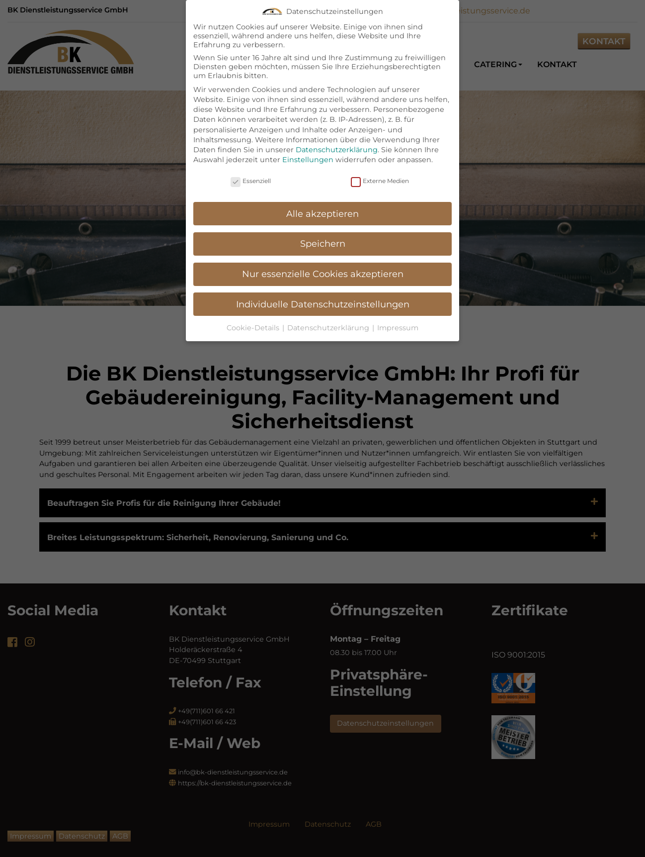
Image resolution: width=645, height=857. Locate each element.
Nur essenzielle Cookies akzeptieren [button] (322, 264)
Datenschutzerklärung (337, 139)
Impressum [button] (397, 317)
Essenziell (251, 171)
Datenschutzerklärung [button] (329, 317)
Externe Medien (380, 171)
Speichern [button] (322, 233)
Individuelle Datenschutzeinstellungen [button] (322, 294)
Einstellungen (307, 149)
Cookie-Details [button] (254, 317)
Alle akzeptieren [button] (322, 203)
